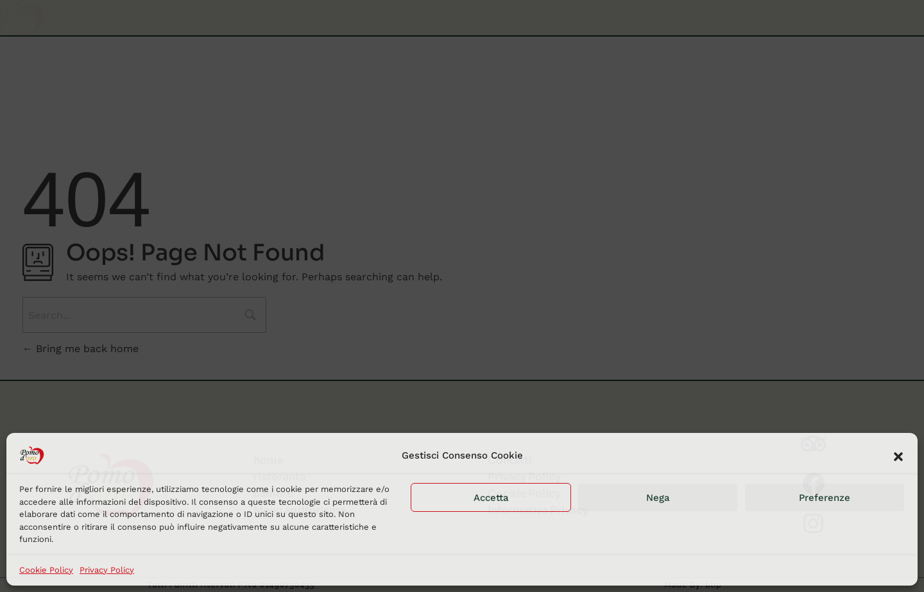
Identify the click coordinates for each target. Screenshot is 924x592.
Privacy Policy (107, 570)
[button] (898, 455)
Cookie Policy (46, 570)
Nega (658, 497)
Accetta (491, 497)
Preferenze (824, 497)
